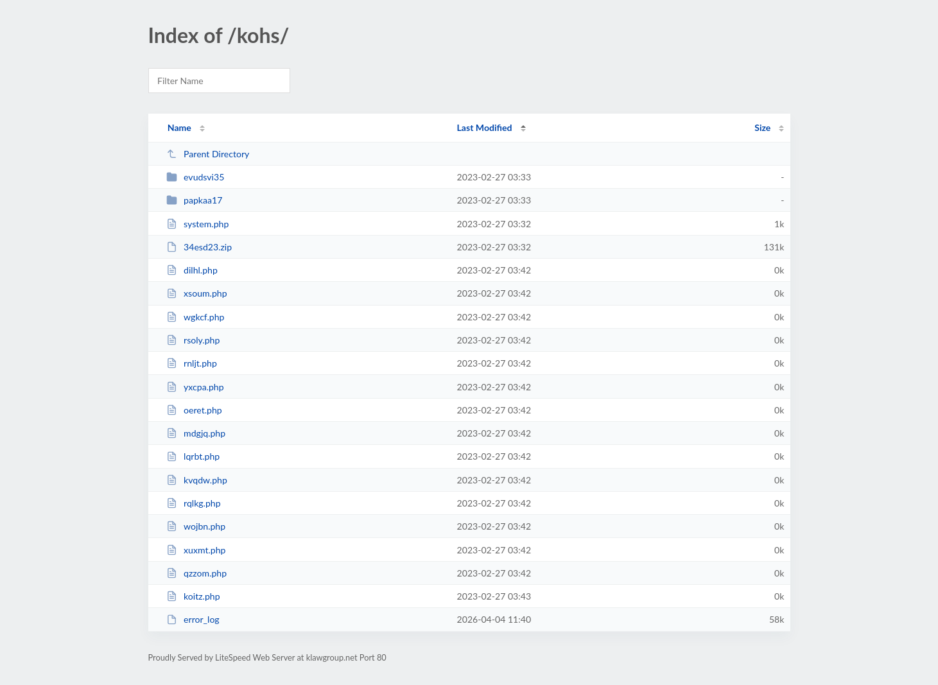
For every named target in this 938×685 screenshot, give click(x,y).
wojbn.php (195, 526)
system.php (197, 223)
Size (762, 127)
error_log (193, 619)
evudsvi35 (195, 176)
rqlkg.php (193, 503)
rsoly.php (193, 339)
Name (179, 127)
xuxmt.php (196, 549)
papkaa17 (194, 200)
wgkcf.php (195, 316)
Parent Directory (208, 153)
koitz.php (193, 596)
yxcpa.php (195, 386)
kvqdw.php (196, 479)
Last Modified (484, 127)
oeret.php (194, 409)
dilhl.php (192, 269)
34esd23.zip (199, 246)
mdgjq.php (195, 433)
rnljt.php (191, 363)
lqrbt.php (193, 456)
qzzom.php (196, 573)
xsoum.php (196, 293)
